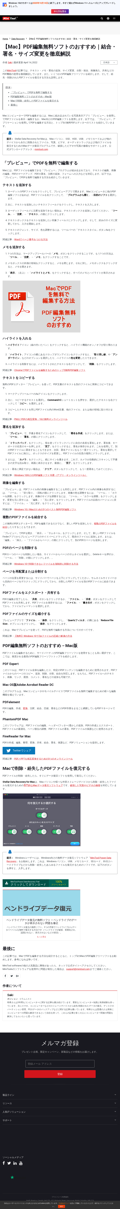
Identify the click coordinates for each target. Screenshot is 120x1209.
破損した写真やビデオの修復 (85, 785)
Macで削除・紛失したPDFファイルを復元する (35, 100)
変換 (25, 708)
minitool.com (41, 149)
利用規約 (65, 1197)
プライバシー (56, 1197)
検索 (102, 18)
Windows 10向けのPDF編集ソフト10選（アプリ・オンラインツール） (50, 475)
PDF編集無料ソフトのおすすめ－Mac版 (31, 96)
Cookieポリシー (64, 1203)
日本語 (106, 62)
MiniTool (11, 70)
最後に (14, 104)
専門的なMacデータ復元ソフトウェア (43, 785)
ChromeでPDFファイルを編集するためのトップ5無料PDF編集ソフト (50, 370)
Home (5, 39)
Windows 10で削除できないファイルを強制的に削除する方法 (46, 563)
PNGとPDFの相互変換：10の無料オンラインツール (41, 419)
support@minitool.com (78, 969)
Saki (10, 62)
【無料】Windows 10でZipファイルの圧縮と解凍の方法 (43, 636)
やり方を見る (60, 11)
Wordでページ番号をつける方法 (31, 239)
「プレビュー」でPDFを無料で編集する (31, 92)
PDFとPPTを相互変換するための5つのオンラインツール (43, 758)
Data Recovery (18, 39)
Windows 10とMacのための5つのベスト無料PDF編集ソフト (45, 509)
